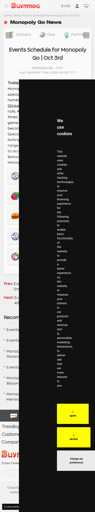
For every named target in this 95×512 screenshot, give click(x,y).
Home (8, 15)
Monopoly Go (42, 67)
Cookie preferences (15, 507)
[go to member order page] (77, 6)
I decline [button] (74, 437)
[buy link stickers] (19, 34)
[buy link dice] (47, 34)
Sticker (14, 106)
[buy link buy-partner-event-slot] (75, 34)
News (17, 15)
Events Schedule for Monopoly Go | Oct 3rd (51, 15)
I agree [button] (73, 413)
